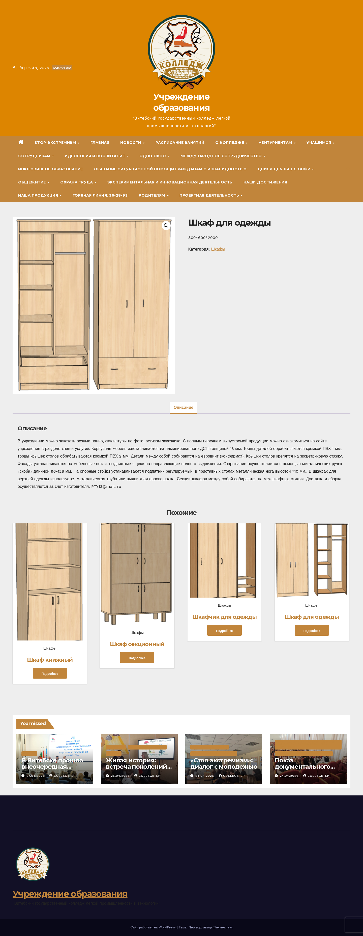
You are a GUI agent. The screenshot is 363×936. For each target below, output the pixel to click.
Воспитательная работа (147, 747)
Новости (131, 142)
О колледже (230, 142)
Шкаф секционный (137, 644)
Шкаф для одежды (312, 616)
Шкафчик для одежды (224, 616)
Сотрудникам (34, 156)
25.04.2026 (121, 776)
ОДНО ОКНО (153, 156)
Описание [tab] (183, 407)
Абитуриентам (276, 142)
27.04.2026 (36, 776)
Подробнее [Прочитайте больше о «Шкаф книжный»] (50, 674)
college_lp (62, 776)
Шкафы (218, 249)
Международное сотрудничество (221, 156)
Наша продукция (38, 195)
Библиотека (116, 747)
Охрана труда (77, 182)
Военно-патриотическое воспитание (303, 753)
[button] (348, 169)
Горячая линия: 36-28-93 (100, 195)
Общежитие (32, 182)
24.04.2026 (205, 776)
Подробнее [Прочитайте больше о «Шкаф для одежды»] (312, 631)
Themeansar (223, 927)
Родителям (152, 195)
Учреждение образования (70, 894)
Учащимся (319, 142)
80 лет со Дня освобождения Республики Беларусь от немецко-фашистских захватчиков (306, 744)
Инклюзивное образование (50, 169)
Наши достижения (265, 182)
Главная (99, 142)
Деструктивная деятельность (214, 753)
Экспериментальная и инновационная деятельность (169, 182)
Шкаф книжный (50, 659)
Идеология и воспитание (95, 156)
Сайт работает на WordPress (153, 927)
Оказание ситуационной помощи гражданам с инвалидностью (170, 169)
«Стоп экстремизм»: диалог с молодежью (223, 763)
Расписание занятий (180, 142)
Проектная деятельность (209, 195)
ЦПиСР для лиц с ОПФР (285, 169)
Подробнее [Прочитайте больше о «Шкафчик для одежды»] (224, 631)
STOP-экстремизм (56, 142)
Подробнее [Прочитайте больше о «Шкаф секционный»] (137, 658)
